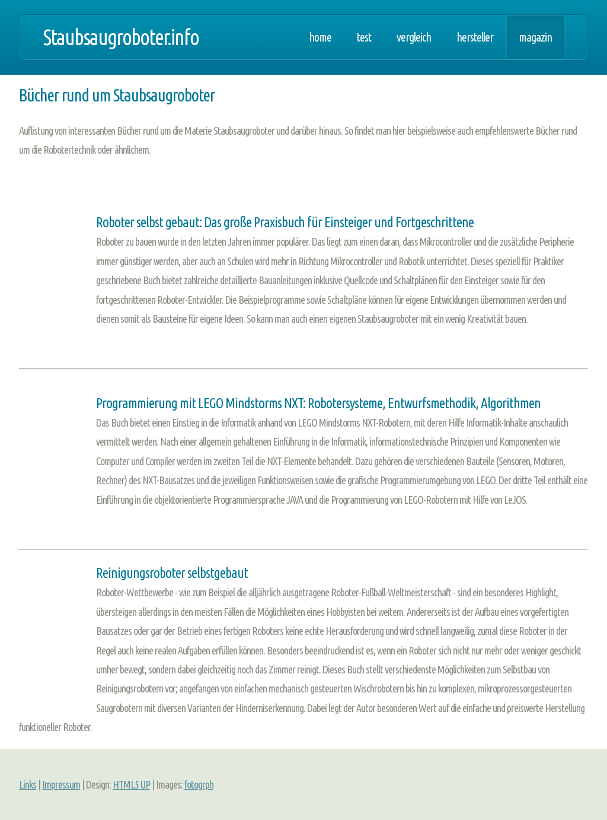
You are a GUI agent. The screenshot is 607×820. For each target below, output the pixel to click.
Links (27, 784)
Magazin (535, 37)
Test (364, 37)
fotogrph (198, 784)
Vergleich (414, 37)
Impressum (61, 784)
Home (320, 37)
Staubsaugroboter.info (121, 37)
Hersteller (474, 37)
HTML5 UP (131, 784)
